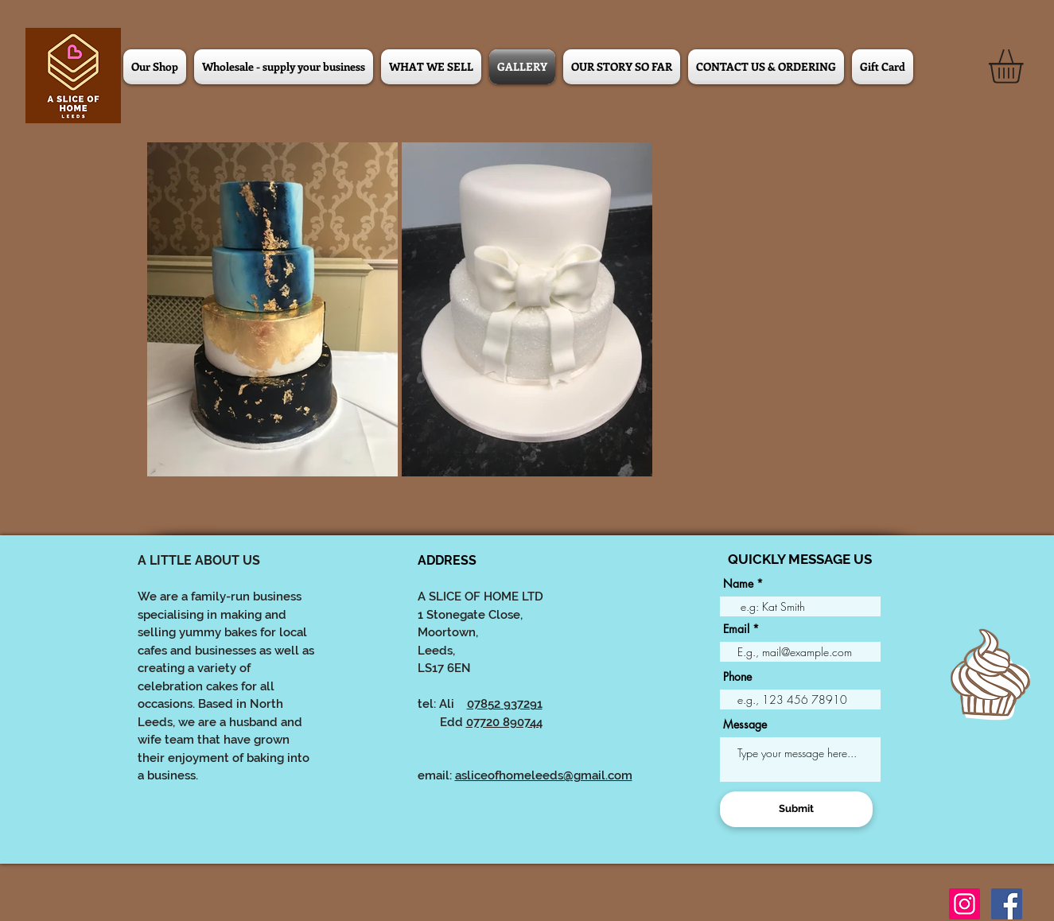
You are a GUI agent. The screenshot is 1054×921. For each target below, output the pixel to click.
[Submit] (796, 809)
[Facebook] (1006, 903)
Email (736, 629)
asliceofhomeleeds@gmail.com (543, 775)
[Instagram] (964, 903)
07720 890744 (504, 722)
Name (738, 583)
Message (745, 724)
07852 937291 (505, 704)
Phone (737, 676)
